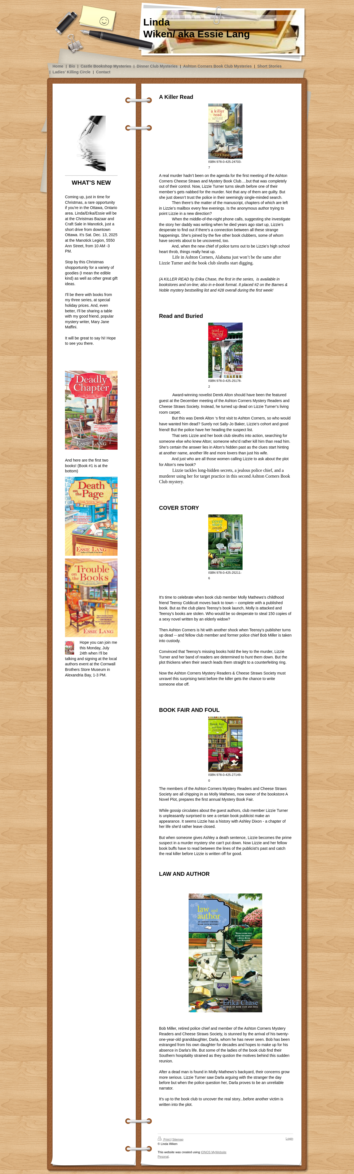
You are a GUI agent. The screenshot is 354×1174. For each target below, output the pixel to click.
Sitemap (177, 1139)
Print (164, 1139)
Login (289, 1138)
